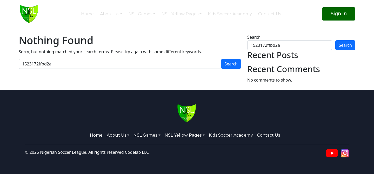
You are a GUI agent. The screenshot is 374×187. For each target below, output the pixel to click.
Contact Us (269, 13)
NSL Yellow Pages (180, 13)
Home (87, 13)
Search (254, 37)
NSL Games (140, 13)
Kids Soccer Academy (230, 13)
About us (109, 13)
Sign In (339, 14)
